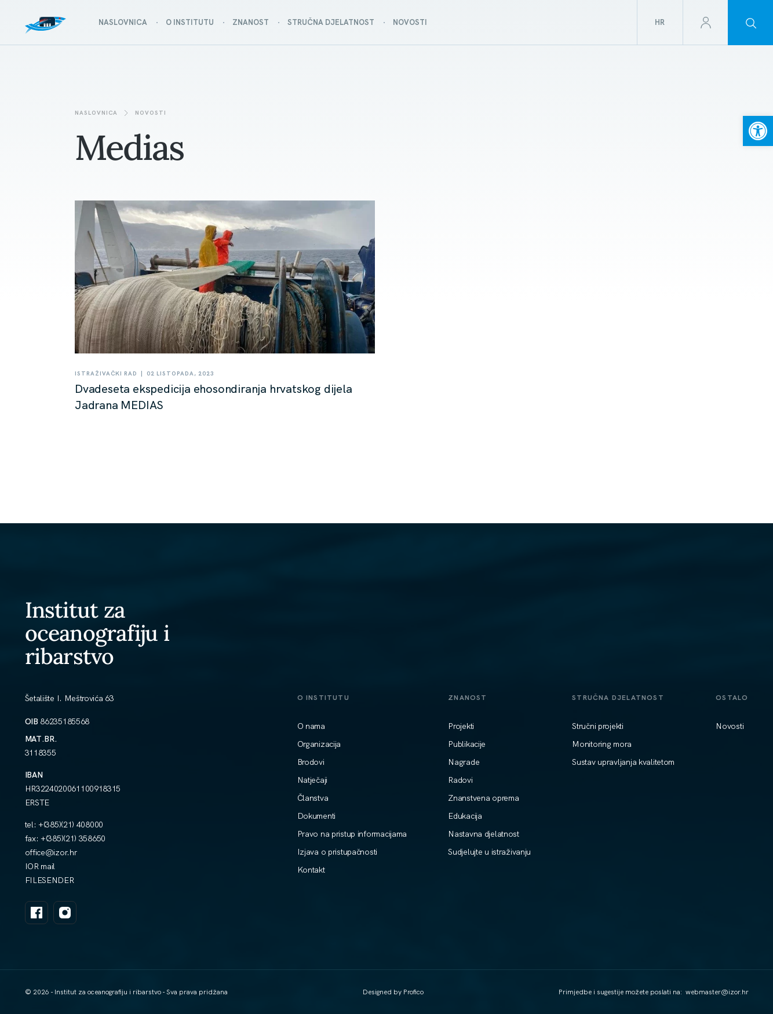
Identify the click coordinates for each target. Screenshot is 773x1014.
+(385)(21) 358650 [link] (73, 838)
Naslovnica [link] (96, 112)
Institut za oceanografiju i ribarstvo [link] (97, 633)
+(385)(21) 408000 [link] (70, 824)
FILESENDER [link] (49, 880)
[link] (758, 131)
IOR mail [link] (40, 866)
